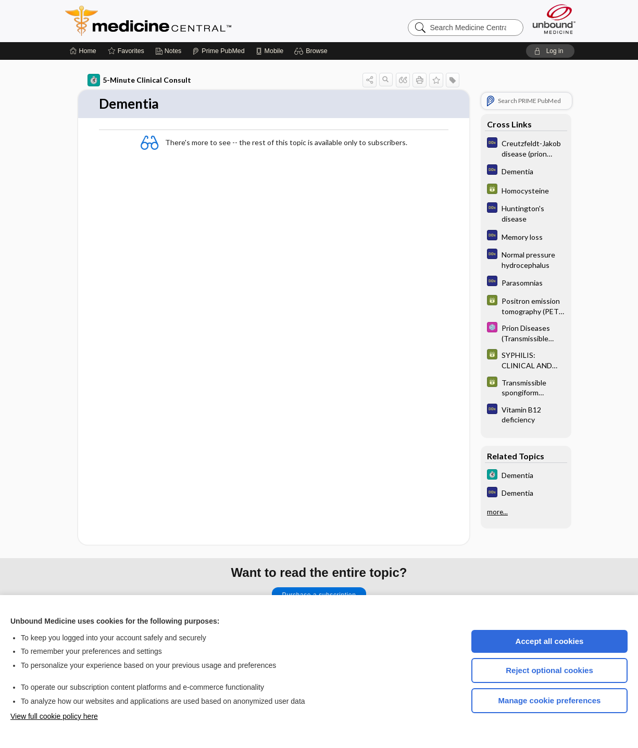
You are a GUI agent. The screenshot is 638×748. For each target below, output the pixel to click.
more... (497, 512)
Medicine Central (194, 20)
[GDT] (526, 190)
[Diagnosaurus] (526, 147)
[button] (312, 51)
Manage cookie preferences (549, 700)
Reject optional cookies (549, 670)
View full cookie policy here (54, 716)
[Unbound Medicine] (554, 19)
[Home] (83, 51)
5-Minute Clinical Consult (139, 80)
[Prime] (218, 51)
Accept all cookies (550, 641)
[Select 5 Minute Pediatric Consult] (526, 332)
